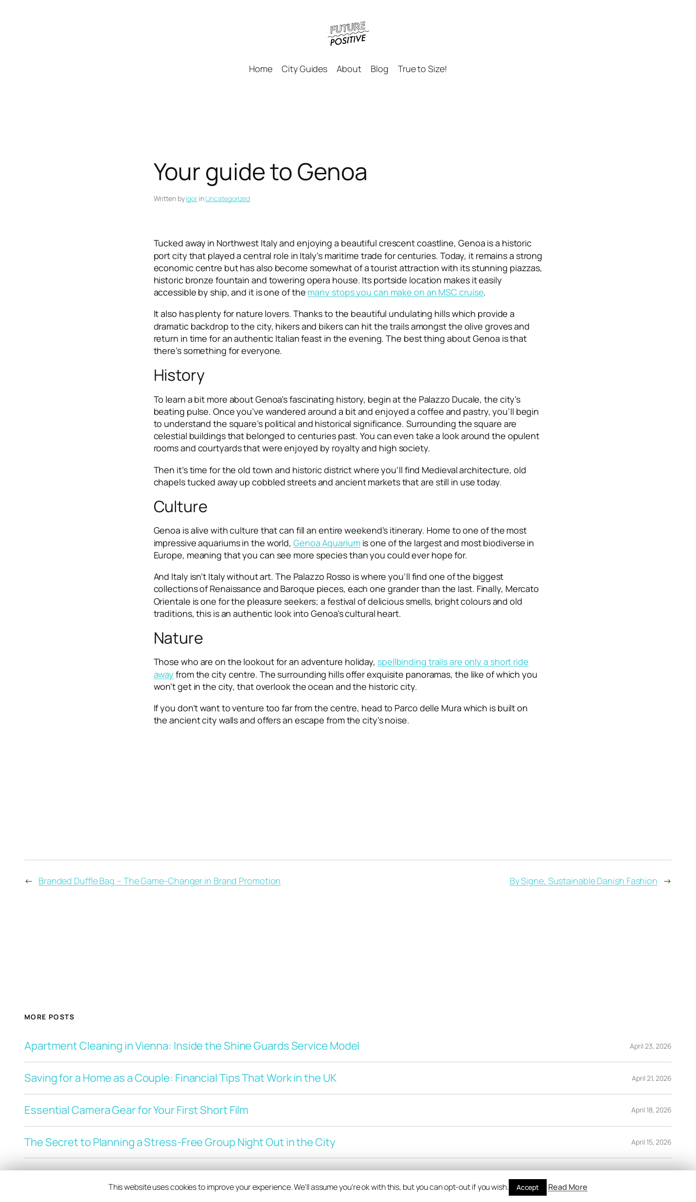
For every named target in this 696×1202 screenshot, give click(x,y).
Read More (568, 1187)
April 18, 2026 (651, 1109)
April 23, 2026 (651, 1046)
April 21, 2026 (652, 1078)
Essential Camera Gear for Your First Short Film (136, 1110)
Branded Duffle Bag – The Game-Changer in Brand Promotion (159, 881)
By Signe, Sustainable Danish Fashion (584, 881)
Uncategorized (227, 198)
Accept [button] (528, 1187)
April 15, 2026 (651, 1142)
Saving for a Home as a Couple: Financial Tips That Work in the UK (180, 1078)
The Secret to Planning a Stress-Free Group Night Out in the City (180, 1142)
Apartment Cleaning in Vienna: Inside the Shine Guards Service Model (191, 1046)
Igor (191, 198)
